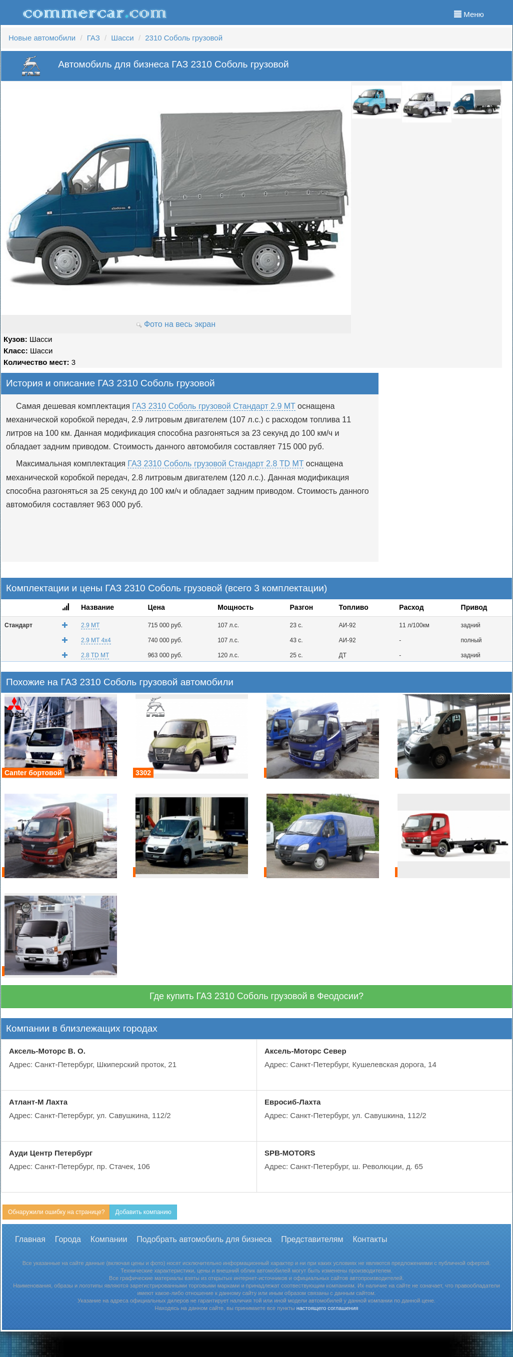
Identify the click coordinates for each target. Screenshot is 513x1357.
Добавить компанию (143, 1212)
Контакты (369, 1239)
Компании (109, 1239)
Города (68, 1239)
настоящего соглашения (327, 1308)
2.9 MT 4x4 (96, 640)
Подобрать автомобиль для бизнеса (204, 1239)
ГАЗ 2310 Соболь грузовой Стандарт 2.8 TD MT (216, 463)
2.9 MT (90, 625)
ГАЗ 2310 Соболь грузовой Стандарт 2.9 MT (213, 406)
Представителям (312, 1239)
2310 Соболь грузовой (183, 37)
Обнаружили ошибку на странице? (56, 1212)
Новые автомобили (42, 37)
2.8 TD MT (95, 655)
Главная (30, 1239)
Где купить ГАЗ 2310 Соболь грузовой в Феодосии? (257, 996)
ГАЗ (93, 37)
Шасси (122, 37)
